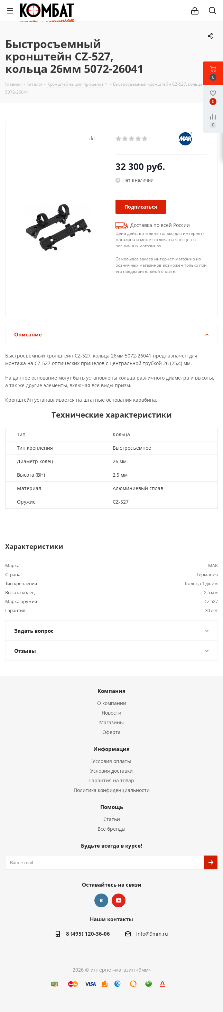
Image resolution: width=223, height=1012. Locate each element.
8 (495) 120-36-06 (88, 933)
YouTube (119, 900)
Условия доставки (111, 770)
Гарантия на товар (111, 780)
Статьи (111, 819)
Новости (111, 712)
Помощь (111, 806)
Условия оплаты (111, 761)
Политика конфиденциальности (112, 790)
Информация (111, 748)
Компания (111, 690)
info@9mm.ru (152, 933)
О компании (111, 703)
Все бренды (111, 828)
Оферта (111, 732)
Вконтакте (101, 900)
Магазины (111, 722)
